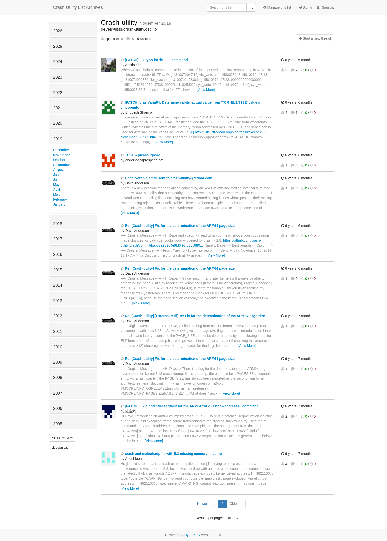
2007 (57, 393)
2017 (57, 239)
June (56, 180)
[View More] (206, 90)
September (61, 165)
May (56, 185)
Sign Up (325, 7)
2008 (57, 377)
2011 (57, 331)
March (58, 194)
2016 (57, 254)
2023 (57, 77)
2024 (57, 61)
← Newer (200, 504)
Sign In (306, 7)
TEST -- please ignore (140, 155)
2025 (57, 46)
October (59, 160)
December (61, 150)
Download (60, 447)
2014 (57, 285)
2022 (57, 92)
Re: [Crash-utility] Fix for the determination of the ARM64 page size (178, 226)
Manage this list (277, 7)
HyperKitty (192, 535)
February (60, 199)
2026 (57, 31)
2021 (57, 108)
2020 (57, 123)
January (59, 204)
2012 (57, 316)
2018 (57, 223)
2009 (57, 362)
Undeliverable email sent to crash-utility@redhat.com (166, 178)
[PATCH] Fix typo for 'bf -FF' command (154, 60)
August (58, 170)
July (56, 175)
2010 (57, 347)
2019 (57, 139)
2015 (57, 270)
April (56, 189)
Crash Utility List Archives (78, 7)
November (61, 155)
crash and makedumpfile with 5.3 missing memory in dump (171, 454)
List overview (62, 438)
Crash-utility (120, 22)
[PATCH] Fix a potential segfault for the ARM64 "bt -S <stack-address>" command (190, 406)
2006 (57, 408)
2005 (57, 424)
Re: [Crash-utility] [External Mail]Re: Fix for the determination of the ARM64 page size (193, 316)
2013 (57, 300)
